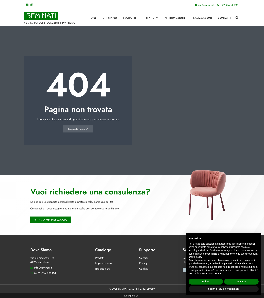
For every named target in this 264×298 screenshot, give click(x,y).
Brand (151, 17)
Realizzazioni (202, 18)
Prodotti (131, 17)
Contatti (224, 18)
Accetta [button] (241, 281)
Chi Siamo (110, 18)
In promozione (175, 18)
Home (93, 18)
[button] (237, 18)
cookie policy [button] (195, 257)
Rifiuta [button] (205, 281)
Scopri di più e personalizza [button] (223, 288)
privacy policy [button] (219, 247)
